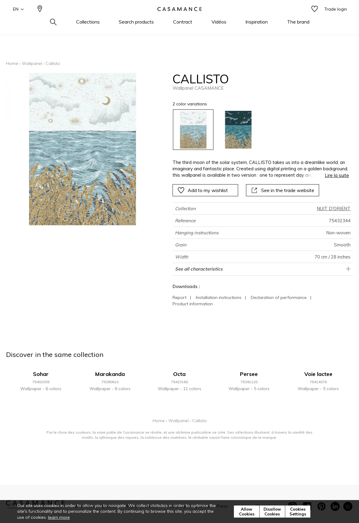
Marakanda (110, 374)
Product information (193, 303)
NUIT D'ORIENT (334, 208)
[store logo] (179, 19)
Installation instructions (218, 297)
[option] (193, 130)
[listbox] (257, 130)
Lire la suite (337, 175)
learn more (59, 517)
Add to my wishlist (202, 190)
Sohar (41, 374)
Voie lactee (318, 374)
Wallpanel (32, 63)
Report (179, 297)
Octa (179, 374)
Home (12, 63)
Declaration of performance (279, 297)
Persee (249, 374)
